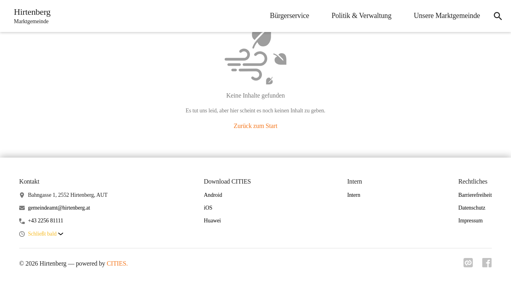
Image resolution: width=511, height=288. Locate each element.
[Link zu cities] (468, 265)
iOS (208, 208)
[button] (45, 234)
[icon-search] (497, 16)
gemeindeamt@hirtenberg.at (59, 208)
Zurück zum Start (255, 125)
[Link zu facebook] (487, 265)
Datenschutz (471, 208)
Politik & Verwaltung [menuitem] (360, 16)
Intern (353, 195)
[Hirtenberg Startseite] (30, 16)
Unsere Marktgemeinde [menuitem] (446, 16)
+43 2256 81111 (45, 221)
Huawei (212, 221)
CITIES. (117, 263)
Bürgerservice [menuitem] (288, 16)
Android (213, 195)
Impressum (470, 221)
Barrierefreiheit (475, 195)
